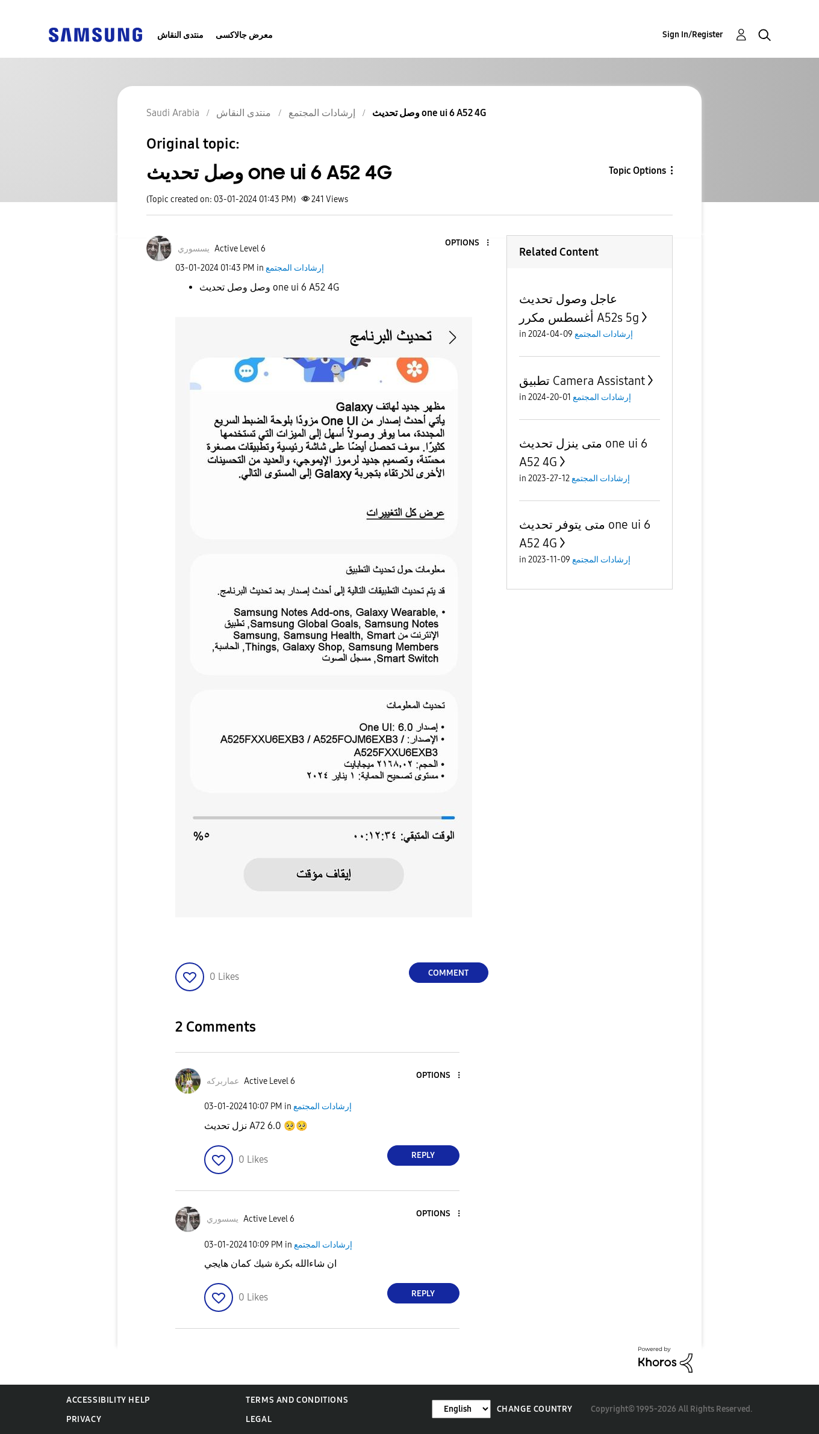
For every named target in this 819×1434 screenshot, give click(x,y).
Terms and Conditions (297, 1400)
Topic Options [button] (637, 170)
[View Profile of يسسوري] (194, 249)
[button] (467, 243)
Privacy (83, 1419)
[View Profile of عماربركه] (223, 1081)
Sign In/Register (692, 34)
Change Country (535, 1409)
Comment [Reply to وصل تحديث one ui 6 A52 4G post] (448, 973)
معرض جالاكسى (244, 35)
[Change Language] (461, 1409)
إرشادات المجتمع (295, 268)
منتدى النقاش (180, 35)
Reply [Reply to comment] (423, 1155)
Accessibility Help (108, 1400)
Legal (259, 1419)
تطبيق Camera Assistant (582, 381)
